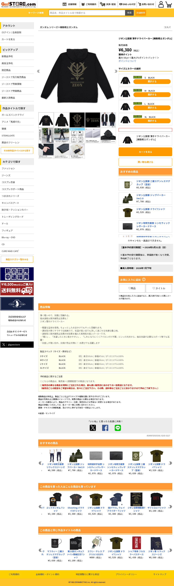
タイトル (159, 288)
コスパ (167, 27)
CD (3, 244)
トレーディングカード (13, 216)
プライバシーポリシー (126, 574)
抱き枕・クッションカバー (15, 209)
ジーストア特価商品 (11, 90)
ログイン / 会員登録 (11, 32)
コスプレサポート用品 (13, 189)
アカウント (9, 25)
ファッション (8, 168)
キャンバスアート (10, 202)
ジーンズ (6, 175)
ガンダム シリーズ (49, 27)
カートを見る (8, 39)
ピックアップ (10, 49)
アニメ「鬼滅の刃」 (12, 121)
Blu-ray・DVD (8, 237)
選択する (152, 81)
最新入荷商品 (8, 97)
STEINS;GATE (8, 135)
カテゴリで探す (11, 161)
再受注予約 (7, 63)
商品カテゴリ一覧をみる (17, 259)
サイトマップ (159, 574)
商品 (132, 288)
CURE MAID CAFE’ (10, 251)
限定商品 (6, 70)
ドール (5, 223)
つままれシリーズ (10, 195)
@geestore (11, 344)
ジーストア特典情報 (11, 83)
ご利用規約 (14, 574)
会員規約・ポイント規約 (47, 574)
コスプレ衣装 (8, 182)
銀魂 (4, 128)
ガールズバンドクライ (13, 114)
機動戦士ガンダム (69, 27)
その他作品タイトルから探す (17, 150)
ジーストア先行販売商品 (14, 77)
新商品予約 (7, 56)
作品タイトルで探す (14, 108)
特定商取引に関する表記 (87, 574)
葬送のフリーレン (10, 142)
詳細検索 (140, 12)
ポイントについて (127, 60)
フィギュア (7, 230)
